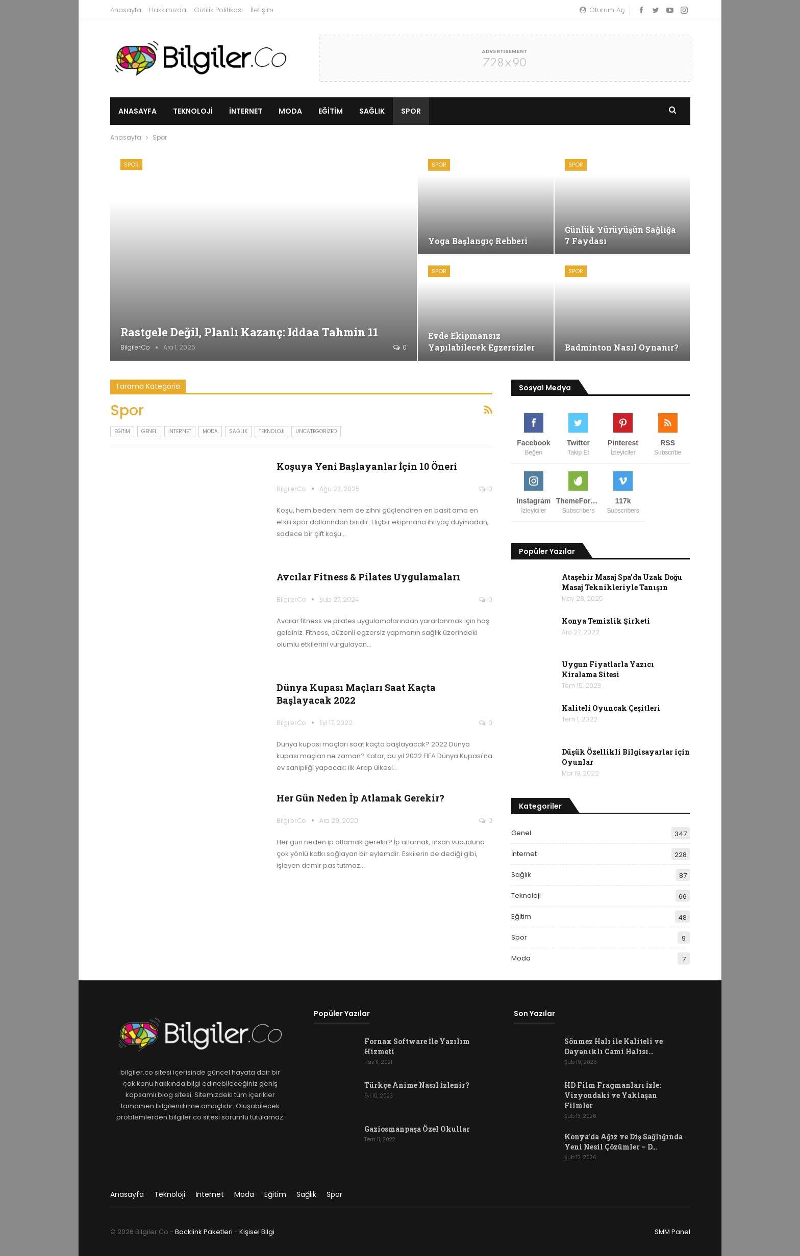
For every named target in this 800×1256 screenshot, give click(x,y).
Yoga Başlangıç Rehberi (477, 240)
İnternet (245, 111)
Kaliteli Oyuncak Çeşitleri (611, 708)
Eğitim (330, 111)
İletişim (262, 10)
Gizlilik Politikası (218, 10)
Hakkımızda (167, 10)
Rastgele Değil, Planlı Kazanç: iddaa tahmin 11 (250, 332)
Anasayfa (125, 10)
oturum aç (602, 10)
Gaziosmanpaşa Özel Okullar (417, 1129)
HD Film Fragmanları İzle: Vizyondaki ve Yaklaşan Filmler (612, 1095)
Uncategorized (316, 431)
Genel (149, 431)
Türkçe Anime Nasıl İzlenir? (416, 1085)
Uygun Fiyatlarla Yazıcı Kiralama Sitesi (608, 669)
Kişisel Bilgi (256, 1232)
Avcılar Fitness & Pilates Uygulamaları (368, 577)
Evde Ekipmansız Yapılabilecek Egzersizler (481, 341)
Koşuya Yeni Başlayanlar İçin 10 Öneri (367, 466)
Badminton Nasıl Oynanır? (622, 347)
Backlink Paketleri (204, 1232)
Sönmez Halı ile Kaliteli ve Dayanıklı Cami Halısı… (613, 1046)
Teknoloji (193, 111)
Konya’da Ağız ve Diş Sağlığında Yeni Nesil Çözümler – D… (623, 1142)
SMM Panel (672, 1232)
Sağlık (372, 111)
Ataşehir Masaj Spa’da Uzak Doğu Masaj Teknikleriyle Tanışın (622, 582)
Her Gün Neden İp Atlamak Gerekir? (360, 798)
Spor (411, 111)
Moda (290, 111)
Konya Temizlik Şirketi (606, 621)
